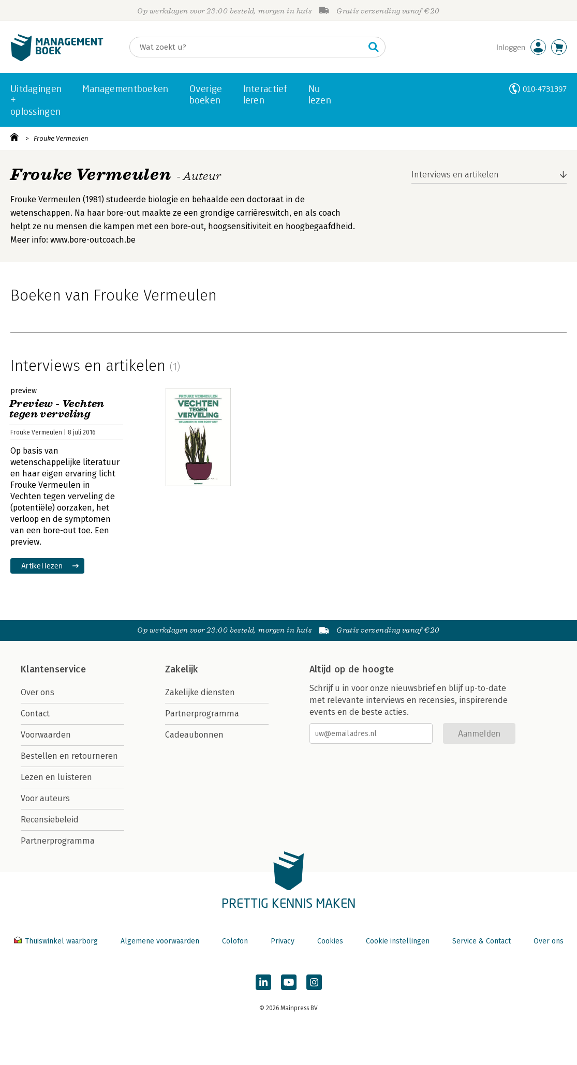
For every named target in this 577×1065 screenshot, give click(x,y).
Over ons (37, 692)
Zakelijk (181, 669)
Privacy (282, 941)
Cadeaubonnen (194, 735)
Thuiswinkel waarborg (57, 941)
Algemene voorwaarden (160, 941)
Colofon (235, 941)
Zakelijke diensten (200, 692)
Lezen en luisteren (56, 777)
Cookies (330, 941)
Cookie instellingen (398, 941)
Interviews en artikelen (455, 174)
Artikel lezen (42, 565)
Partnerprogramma (58, 841)
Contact (35, 713)
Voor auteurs (45, 798)
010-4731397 (545, 88)
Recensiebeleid (50, 819)
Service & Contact (481, 941)
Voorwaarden (46, 735)
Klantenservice (53, 669)
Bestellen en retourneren (69, 756)
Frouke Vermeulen (61, 138)
